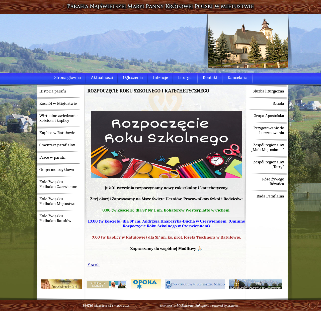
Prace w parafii (52, 157)
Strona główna (67, 77)
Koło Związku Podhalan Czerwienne (58, 184)
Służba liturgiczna (268, 91)
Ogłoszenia (133, 77)
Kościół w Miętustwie (58, 103)
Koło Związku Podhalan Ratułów (55, 218)
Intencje (160, 77)
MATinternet (186, 305)
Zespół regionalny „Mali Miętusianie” (267, 147)
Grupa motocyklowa (56, 169)
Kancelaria (237, 77)
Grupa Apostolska (269, 115)
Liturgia (185, 77)
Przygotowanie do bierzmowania (268, 130)
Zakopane (202, 305)
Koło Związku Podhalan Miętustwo (57, 201)
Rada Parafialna (270, 196)
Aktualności (102, 77)
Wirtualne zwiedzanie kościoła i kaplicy (58, 118)
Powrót (94, 264)
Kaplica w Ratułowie (57, 132)
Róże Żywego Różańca (273, 181)
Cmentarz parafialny (57, 145)
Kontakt (210, 77)
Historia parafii (52, 91)
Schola (278, 103)
